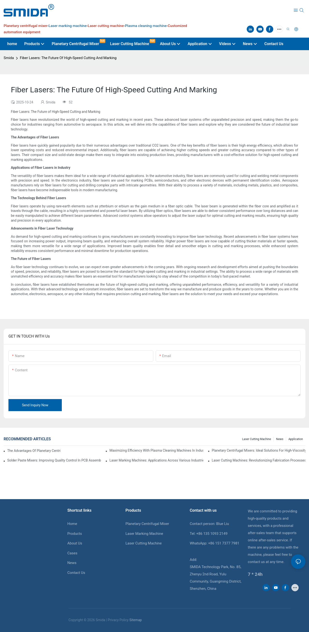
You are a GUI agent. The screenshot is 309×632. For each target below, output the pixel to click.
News (279, 439)
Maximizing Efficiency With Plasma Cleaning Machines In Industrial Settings (156, 450)
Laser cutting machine (256, 439)
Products (74, 533)
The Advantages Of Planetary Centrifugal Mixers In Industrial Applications (33, 451)
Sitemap (135, 620)
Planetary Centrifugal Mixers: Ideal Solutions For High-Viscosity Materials (258, 450)
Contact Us (76, 573)
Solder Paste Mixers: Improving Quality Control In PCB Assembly (54, 460)
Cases (72, 553)
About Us (74, 543)
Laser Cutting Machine (144, 543)
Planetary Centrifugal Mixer (147, 524)
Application (295, 439)
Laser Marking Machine (144, 533)
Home (72, 524)
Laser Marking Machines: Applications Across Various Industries (156, 460)
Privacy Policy (118, 620)
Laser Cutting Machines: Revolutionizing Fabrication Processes (258, 460)
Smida (9, 58)
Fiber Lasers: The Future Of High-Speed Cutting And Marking (68, 58)
